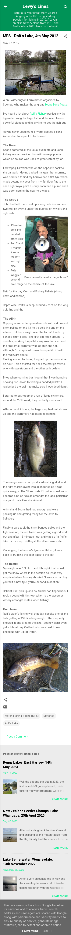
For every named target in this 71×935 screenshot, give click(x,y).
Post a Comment (17, 736)
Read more (59, 799)
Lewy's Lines (36, 6)
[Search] (65, 7)
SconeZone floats (55, 104)
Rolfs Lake (11, 723)
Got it (47, 931)
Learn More (29, 931)
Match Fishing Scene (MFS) (22, 716)
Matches (49, 716)
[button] (65, 37)
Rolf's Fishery (38, 113)
